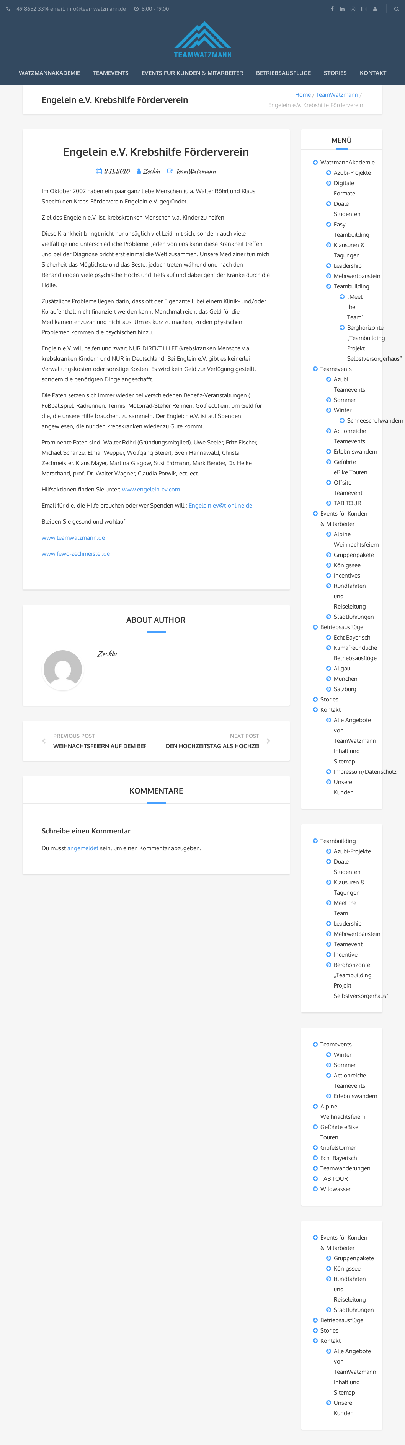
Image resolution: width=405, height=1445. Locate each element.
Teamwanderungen (345, 1168)
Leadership (348, 265)
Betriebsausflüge (283, 72)
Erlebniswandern (355, 451)
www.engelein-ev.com (151, 489)
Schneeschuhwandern (375, 420)
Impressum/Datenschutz (365, 771)
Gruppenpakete (354, 554)
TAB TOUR (347, 503)
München (346, 678)
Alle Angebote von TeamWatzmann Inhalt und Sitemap (355, 740)
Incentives (347, 575)
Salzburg (345, 689)
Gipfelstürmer (338, 1147)
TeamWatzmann (337, 94)
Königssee (347, 565)
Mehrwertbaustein (357, 276)
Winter (342, 410)
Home (303, 94)
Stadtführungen (354, 616)
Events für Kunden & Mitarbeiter (192, 72)
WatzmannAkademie (49, 72)
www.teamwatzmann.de (73, 537)
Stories (335, 72)
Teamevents (111, 72)
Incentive (346, 954)
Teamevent (348, 944)
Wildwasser (335, 1189)
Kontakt (373, 72)
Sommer (345, 400)
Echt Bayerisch (352, 637)
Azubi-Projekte (352, 172)
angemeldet (82, 848)
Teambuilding (351, 286)
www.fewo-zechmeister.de (76, 553)
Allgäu (342, 668)
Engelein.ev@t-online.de (220, 505)
